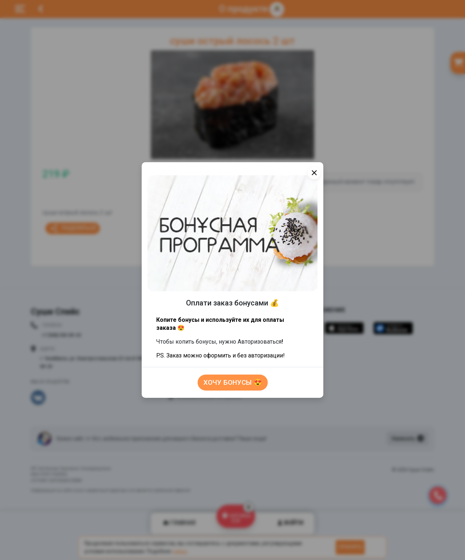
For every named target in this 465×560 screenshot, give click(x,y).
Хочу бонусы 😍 (232, 383)
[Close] (314, 173)
